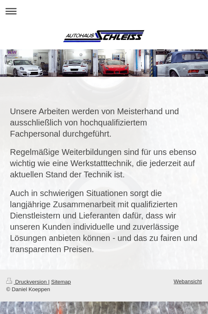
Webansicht (188, 281)
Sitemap (61, 282)
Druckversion (27, 282)
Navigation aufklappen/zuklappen (104, 11)
